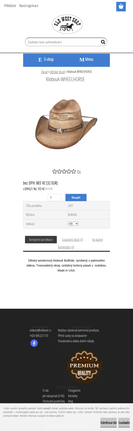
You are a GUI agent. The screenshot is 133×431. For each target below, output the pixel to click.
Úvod (44, 71)
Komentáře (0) (66, 247)
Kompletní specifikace (41, 239)
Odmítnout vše (108, 422)
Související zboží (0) (72, 239)
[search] (102, 43)
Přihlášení (10, 5)
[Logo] (66, 24)
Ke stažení (97, 239)
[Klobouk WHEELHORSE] (66, 90)
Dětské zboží (57, 71)
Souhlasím (124, 422)
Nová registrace (28, 5)
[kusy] (54, 197)
